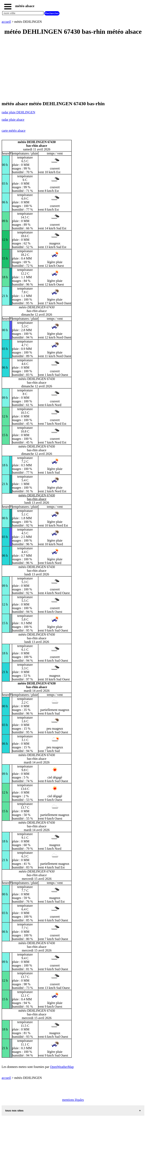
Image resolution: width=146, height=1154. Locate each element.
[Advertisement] (73, 68)
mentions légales (73, 1099)
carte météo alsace (13, 130)
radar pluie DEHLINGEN (18, 112)
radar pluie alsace (13, 119)
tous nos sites (14, 1110)
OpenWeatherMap (62, 1067)
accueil (6, 21)
